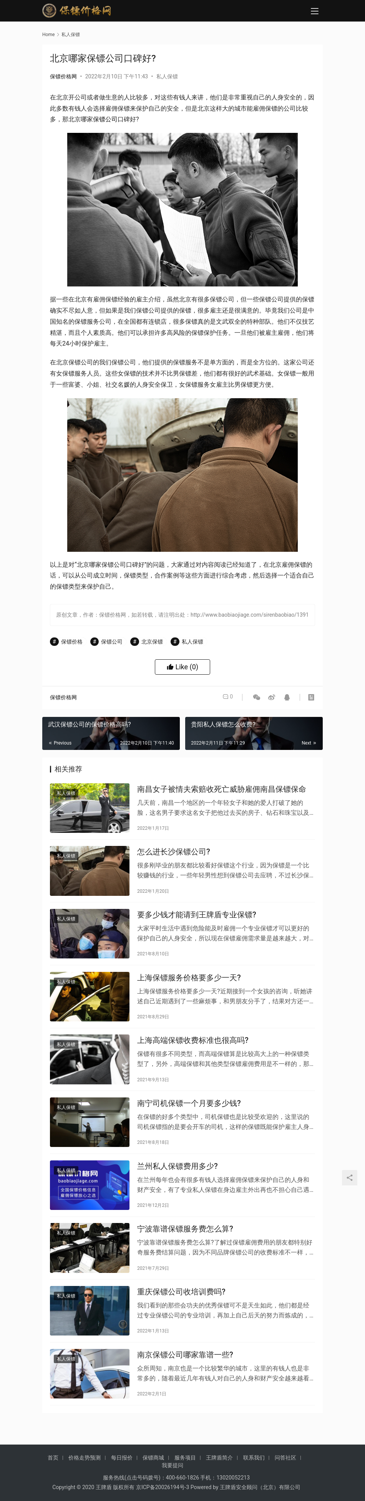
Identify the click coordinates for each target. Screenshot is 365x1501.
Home (48, 34)
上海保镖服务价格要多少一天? (189, 986)
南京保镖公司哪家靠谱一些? (185, 1379)
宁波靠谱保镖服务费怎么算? (185, 1248)
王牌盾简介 (219, 1467)
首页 (53, 1467)
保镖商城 (153, 1467)
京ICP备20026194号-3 (162, 1497)
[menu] (315, 12)
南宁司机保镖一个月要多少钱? (189, 1117)
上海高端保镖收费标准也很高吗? (193, 1051)
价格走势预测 (84, 1467)
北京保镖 (152, 642)
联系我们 (254, 1467)
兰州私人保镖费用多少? (177, 1182)
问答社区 (285, 1467)
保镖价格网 (63, 76)
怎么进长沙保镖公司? (173, 855)
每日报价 (122, 1467)
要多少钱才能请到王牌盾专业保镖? (196, 921)
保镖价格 (72, 642)
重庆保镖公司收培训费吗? (181, 1313)
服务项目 (185, 1467)
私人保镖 (167, 76)
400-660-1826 (182, 1487)
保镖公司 (105, 119)
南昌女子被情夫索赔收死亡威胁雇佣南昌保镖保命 (221, 790)
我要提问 (172, 1475)
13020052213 (233, 1487)
